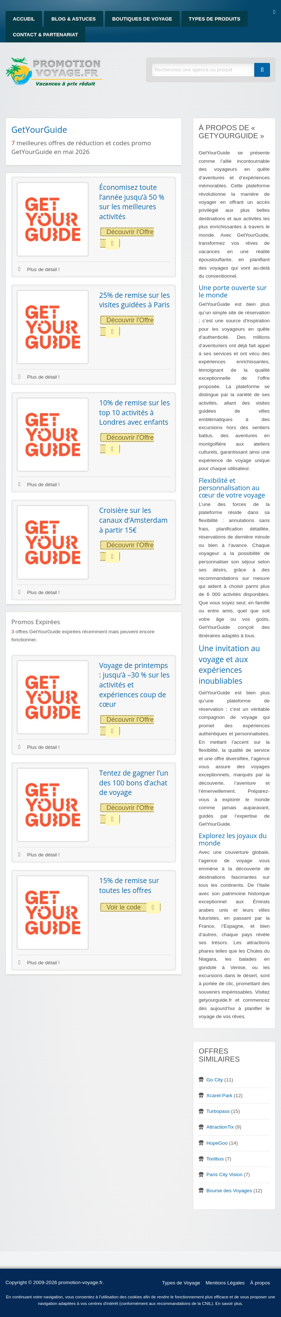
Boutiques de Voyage (142, 19)
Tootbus (215, 1159)
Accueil (24, 19)
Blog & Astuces (73, 19)
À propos (260, 1283)
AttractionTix (220, 1127)
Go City (214, 1080)
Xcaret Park (219, 1095)
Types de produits (214, 19)
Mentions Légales (225, 1283)
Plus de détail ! (39, 269)
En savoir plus (229, 1303)
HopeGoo (217, 1143)
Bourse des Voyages (229, 1190)
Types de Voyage (181, 1283)
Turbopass (218, 1111)
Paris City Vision (224, 1174)
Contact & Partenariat (45, 34)
